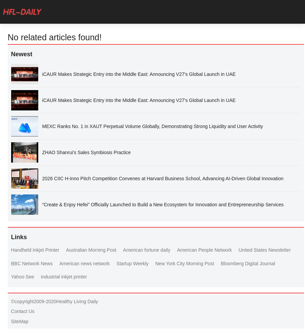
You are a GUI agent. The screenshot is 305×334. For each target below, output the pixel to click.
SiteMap (19, 321)
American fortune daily (146, 250)
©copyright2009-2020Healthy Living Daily (54, 301)
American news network (84, 263)
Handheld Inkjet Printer (35, 250)
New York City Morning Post (184, 263)
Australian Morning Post (91, 250)
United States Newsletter (265, 250)
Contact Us (23, 311)
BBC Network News (32, 263)
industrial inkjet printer (64, 276)
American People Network (204, 250)
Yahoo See (22, 276)
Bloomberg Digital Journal (248, 263)
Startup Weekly (132, 263)
